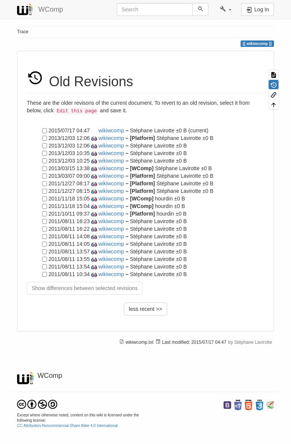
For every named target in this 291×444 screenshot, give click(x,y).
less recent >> (145, 309)
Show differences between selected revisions (85, 288)
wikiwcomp (111, 130)
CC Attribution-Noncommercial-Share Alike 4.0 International (67, 426)
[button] (225, 9)
